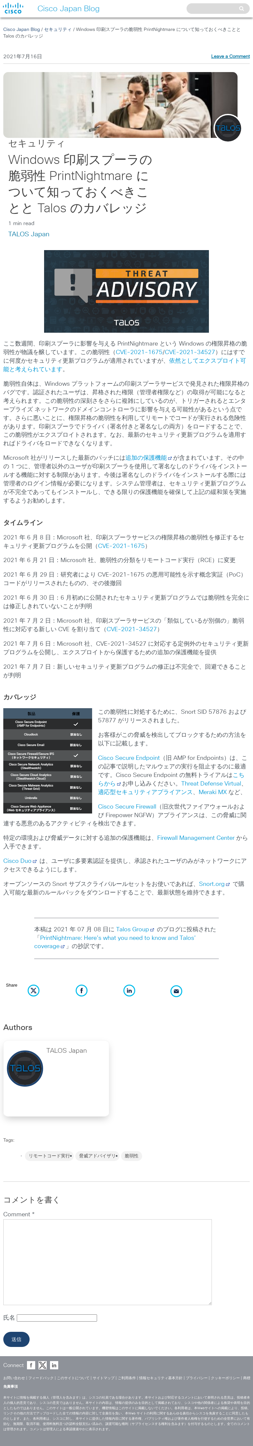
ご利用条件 (127, 1378)
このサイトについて (73, 1378)
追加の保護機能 (146, 458)
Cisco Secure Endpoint (129, 758)
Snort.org (212, 884)
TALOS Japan (28, 234)
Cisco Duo (17, 861)
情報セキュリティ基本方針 (161, 1378)
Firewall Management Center (196, 838)
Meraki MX (213, 792)
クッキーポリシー (225, 1378)
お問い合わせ (14, 1378)
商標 (246, 1378)
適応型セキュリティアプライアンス (145, 792)
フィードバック (41, 1378)
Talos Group (135, 930)
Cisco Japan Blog (21, 29)
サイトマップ (103, 1378)
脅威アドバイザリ (97, 1156)
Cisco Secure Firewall (127, 807)
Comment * (19, 1215)
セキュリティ (58, 29)
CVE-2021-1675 (139, 352)
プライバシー (197, 1378)
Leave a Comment (230, 56)
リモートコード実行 (49, 1156)
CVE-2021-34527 (190, 352)
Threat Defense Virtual (211, 784)
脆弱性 (132, 1156)
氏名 (10, 1318)
